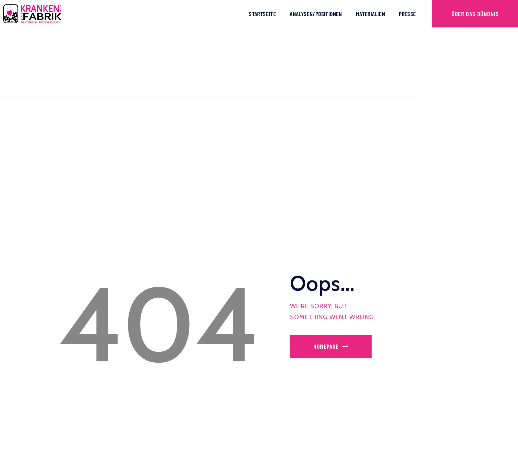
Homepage (326, 346)
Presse (407, 13)
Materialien (370, 13)
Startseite (262, 13)
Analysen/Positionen (316, 13)
